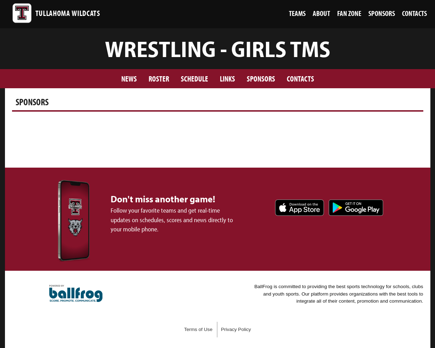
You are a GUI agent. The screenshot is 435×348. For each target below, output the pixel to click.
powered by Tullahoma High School (75, 293)
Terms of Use (198, 329)
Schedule (194, 78)
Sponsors (261, 78)
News (129, 78)
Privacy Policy (236, 329)
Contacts (300, 78)
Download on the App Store (299, 208)
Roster (159, 78)
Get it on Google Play (356, 208)
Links (227, 78)
